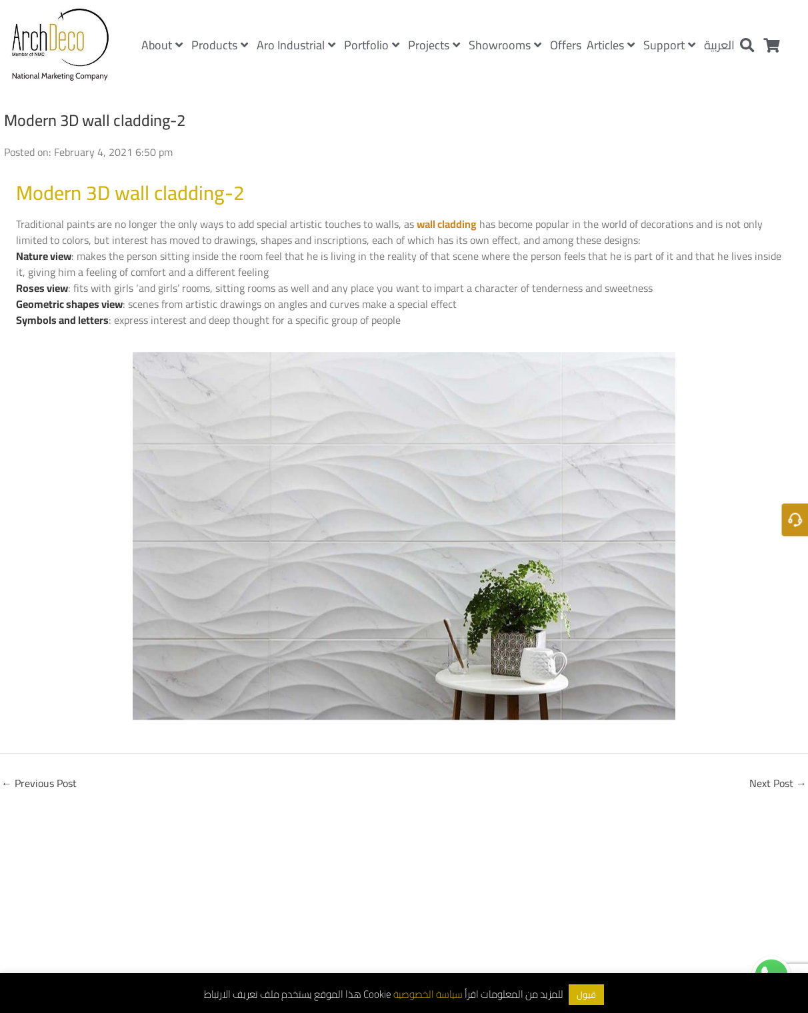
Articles (611, 45)
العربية (719, 45)
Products (219, 45)
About (162, 45)
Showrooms (505, 45)
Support (669, 45)
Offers (565, 45)
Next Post (778, 783)
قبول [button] (586, 994)
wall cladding (447, 224)
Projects (434, 45)
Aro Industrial (296, 45)
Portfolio (371, 45)
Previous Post (39, 783)
